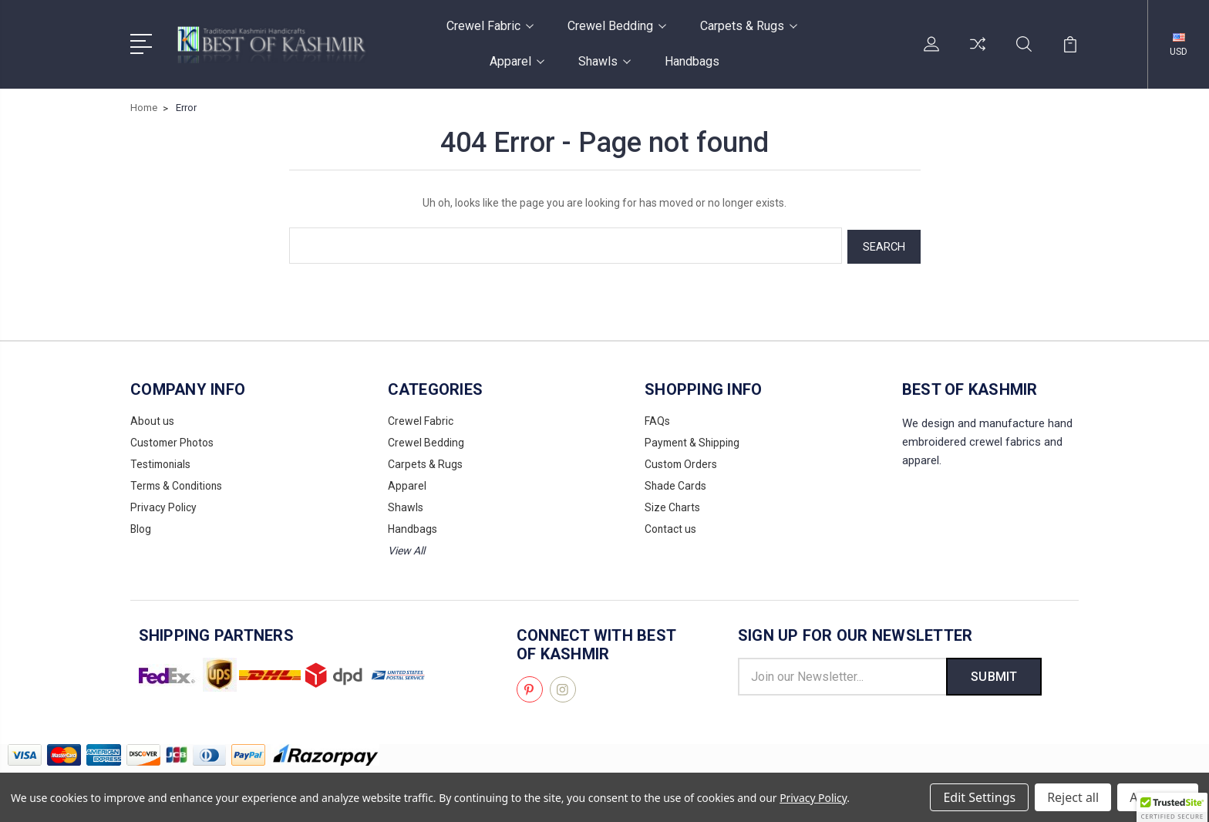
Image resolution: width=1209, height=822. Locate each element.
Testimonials (161, 462)
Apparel (517, 61)
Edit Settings (979, 797)
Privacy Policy (163, 505)
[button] (1172, 807)
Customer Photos (173, 440)
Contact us (671, 526)
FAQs (657, 419)
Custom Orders (682, 462)
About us (152, 419)
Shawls (604, 61)
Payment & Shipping (694, 440)
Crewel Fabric (490, 26)
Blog (141, 526)
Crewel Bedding (616, 26)
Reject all (1073, 797)
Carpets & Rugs (748, 26)
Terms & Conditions (177, 483)
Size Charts (673, 505)
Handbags (692, 61)
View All (406, 548)
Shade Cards (676, 483)
